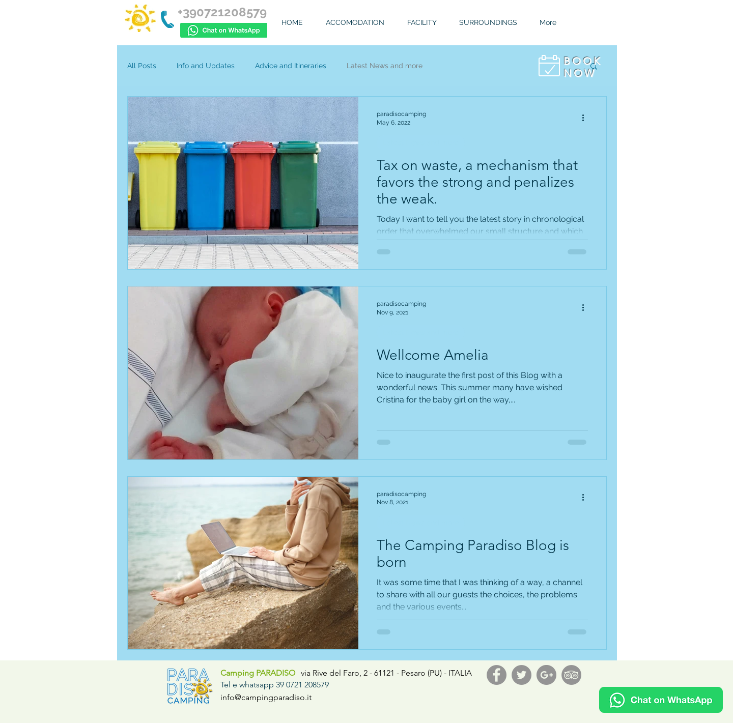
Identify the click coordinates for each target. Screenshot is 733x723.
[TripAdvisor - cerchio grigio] (571, 675)
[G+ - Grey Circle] (546, 675)
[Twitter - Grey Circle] (521, 675)
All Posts (141, 66)
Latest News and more (384, 66)
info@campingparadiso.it (266, 697)
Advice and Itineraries (290, 66)
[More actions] (586, 117)
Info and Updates (206, 66)
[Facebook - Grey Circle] (496, 675)
